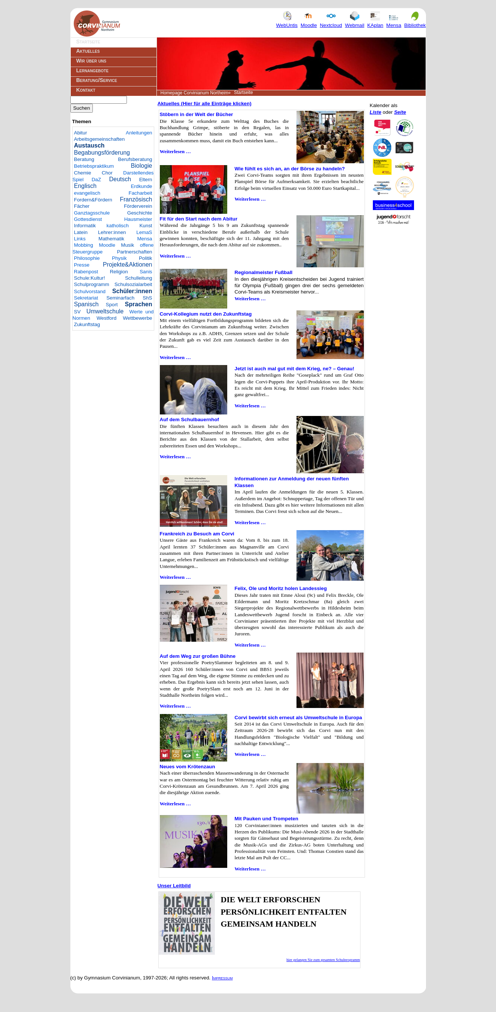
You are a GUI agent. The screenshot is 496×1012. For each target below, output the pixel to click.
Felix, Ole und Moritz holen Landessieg (281, 588)
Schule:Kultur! (89, 278)
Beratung (84, 159)
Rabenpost (86, 271)
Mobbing (83, 245)
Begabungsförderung (102, 152)
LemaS (144, 232)
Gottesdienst (88, 219)
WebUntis (287, 22)
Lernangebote (92, 70)
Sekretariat (86, 298)
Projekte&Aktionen (127, 264)
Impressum (222, 978)
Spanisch (86, 304)
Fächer (81, 206)
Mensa (393, 22)
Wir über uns (91, 61)
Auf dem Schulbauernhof (189, 419)
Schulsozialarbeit (133, 284)
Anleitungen (139, 133)
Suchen (81, 108)
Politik (145, 258)
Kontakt (85, 90)
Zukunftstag (87, 324)
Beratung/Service (96, 80)
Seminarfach (120, 298)
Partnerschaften (134, 252)
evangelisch (87, 193)
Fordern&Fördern (93, 200)
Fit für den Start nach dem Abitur (199, 219)
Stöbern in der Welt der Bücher (196, 114)
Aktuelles (88, 51)
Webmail (355, 22)
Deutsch (120, 179)
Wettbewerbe (137, 318)
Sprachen (138, 304)
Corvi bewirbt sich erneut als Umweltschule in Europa (298, 717)
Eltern (145, 179)
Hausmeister (138, 219)
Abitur (80, 133)
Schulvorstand (90, 291)
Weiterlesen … (175, 151)
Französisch (136, 199)
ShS (147, 298)
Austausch (89, 145)
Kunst (145, 225)
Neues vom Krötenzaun (187, 766)
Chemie (82, 173)
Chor (107, 173)
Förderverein (138, 206)
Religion (119, 271)
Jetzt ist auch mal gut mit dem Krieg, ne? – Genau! (294, 368)
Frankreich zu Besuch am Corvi (197, 534)
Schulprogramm (91, 284)
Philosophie (87, 258)
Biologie (141, 165)
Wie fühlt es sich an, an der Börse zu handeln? (290, 168)
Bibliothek (415, 22)
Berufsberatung (135, 159)
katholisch (118, 225)
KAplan (375, 22)
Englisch (85, 186)
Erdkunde (141, 186)
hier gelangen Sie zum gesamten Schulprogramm (323, 960)
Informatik (85, 225)
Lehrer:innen (112, 232)
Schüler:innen (132, 291)
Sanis (146, 271)
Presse (81, 265)
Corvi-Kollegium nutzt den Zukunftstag (206, 314)
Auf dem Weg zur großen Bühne (198, 656)
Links (80, 238)
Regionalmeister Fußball (264, 272)
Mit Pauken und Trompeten (266, 818)
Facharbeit (140, 193)
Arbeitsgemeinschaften (99, 139)
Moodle (309, 22)
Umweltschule (105, 311)
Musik (127, 245)
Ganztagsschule (92, 213)
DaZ (96, 179)
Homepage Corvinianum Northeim (194, 92)
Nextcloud (331, 22)
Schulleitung (138, 278)
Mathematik (111, 238)
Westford (106, 318)
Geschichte (139, 213)
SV (77, 311)
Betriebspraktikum (94, 166)
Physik (119, 258)
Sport (112, 304)
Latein (81, 232)
